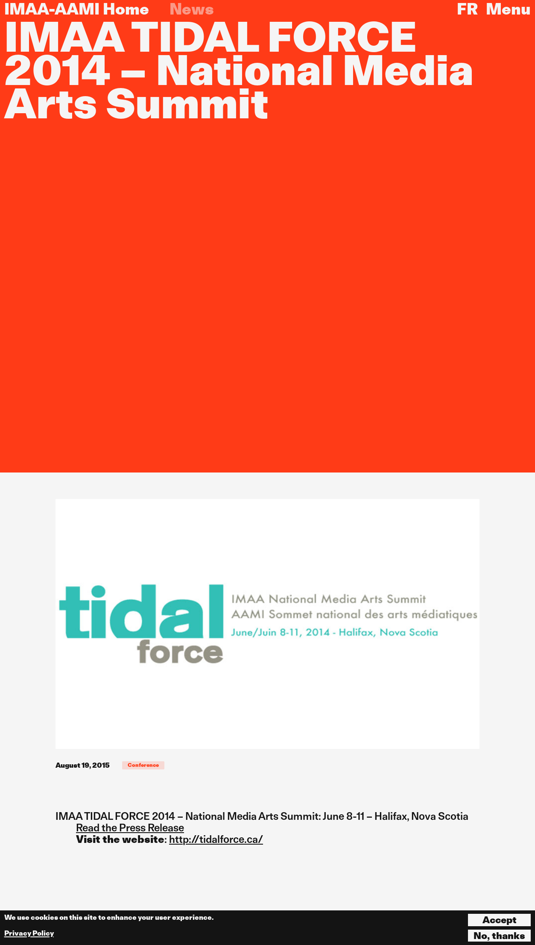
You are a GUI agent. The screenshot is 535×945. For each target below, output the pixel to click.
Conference (143, 765)
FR (467, 9)
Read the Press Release (130, 828)
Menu (508, 9)
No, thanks (499, 935)
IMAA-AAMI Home (76, 9)
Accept (499, 919)
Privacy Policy (29, 933)
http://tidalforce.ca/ (216, 839)
